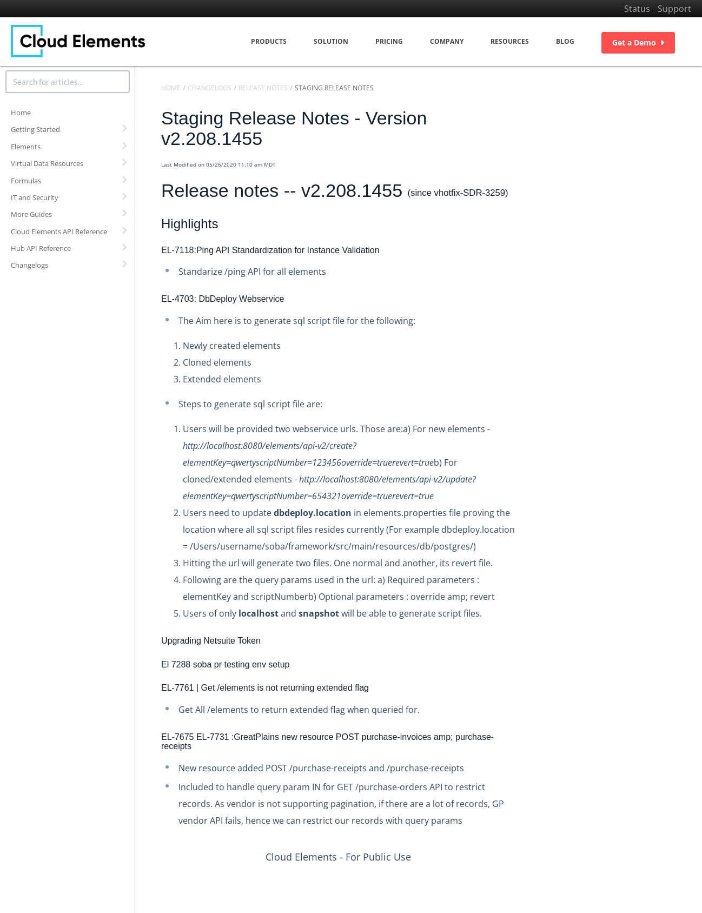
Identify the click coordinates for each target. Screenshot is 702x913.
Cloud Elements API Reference (59, 231)
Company (446, 41)
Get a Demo (638, 42)
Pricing (389, 41)
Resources (510, 41)
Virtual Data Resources (47, 163)
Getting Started (35, 129)
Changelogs (29, 265)
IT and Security (34, 197)
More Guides (31, 214)
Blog (565, 41)
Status (637, 9)
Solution (331, 41)
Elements (26, 146)
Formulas (26, 181)
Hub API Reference (41, 248)
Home (21, 112)
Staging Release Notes (334, 87)
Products (269, 41)
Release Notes (263, 87)
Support (674, 9)
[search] (67, 81)
